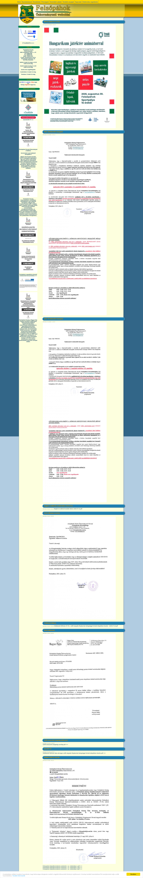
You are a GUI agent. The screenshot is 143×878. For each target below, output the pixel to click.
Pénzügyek (45, 2)
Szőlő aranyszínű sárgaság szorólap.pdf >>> (55, 744)
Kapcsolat (78, 2)
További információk (18, 876)
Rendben (133, 874)
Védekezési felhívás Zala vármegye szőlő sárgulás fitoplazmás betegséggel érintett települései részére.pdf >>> (74, 753)
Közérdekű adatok (56, 2)
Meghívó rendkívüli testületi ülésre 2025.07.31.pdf (68, 509)
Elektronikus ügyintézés (90, 2)
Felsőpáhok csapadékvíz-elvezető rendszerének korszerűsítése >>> (28, 275)
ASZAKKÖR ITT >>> (28, 119)
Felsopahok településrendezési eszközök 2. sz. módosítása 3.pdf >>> (62, 869)
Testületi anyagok (68, 2)
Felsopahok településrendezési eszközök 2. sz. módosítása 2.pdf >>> (62, 867)
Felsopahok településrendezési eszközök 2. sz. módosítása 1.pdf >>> (62, 866)
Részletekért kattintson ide (28, 58)
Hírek (19, 2)
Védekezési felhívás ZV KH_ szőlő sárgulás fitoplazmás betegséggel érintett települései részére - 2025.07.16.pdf (86, 626)
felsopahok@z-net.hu (30, 57)
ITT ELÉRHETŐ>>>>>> (28, 43)
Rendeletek (36, 2)
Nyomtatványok (27, 2)
